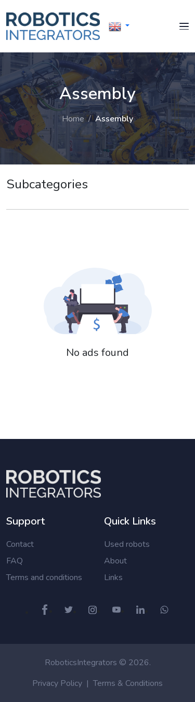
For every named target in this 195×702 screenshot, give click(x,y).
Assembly (114, 119)
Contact (20, 544)
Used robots (127, 544)
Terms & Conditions (128, 683)
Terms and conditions (44, 577)
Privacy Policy (57, 683)
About (115, 561)
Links (113, 577)
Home (73, 119)
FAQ (14, 561)
